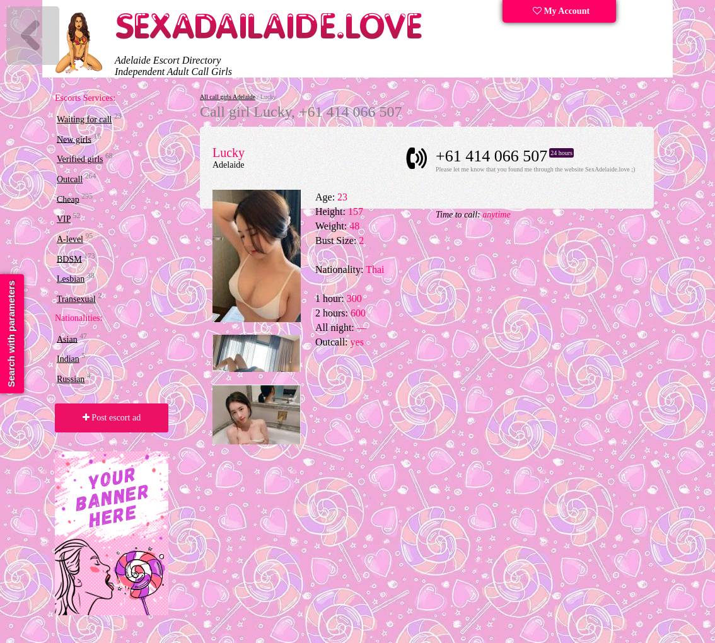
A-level (70, 239)
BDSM (69, 259)
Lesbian (70, 279)
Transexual (76, 299)
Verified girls (80, 159)
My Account (561, 11)
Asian (67, 339)
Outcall (70, 179)
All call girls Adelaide (227, 96)
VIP (64, 219)
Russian (70, 379)
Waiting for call (84, 119)
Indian (68, 359)
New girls (74, 139)
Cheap (68, 199)
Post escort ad (112, 417)
